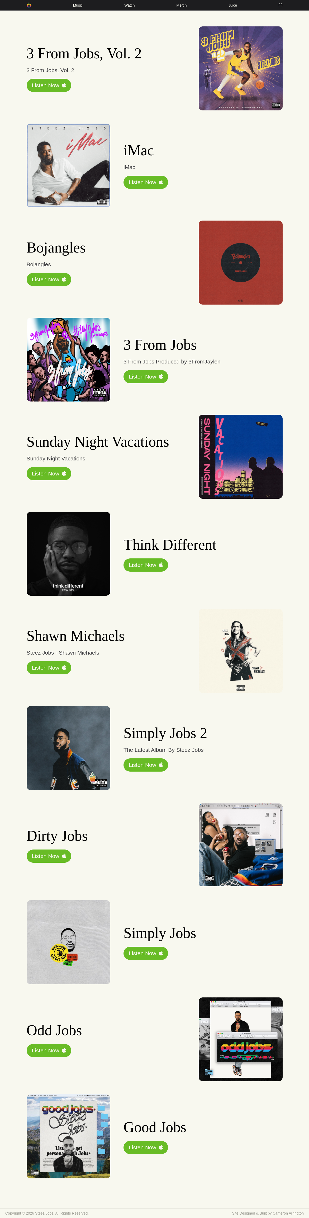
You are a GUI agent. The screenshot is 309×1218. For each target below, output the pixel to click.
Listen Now (49, 85)
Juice (233, 5)
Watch (129, 5)
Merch (182, 5)
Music (78, 5)
